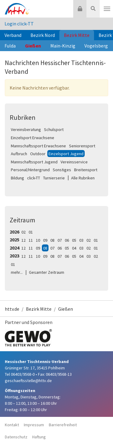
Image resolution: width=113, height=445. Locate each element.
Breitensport (85, 169)
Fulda (10, 46)
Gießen (33, 46)
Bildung (17, 178)
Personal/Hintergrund (30, 169)
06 (67, 240)
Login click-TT (19, 24)
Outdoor (38, 153)
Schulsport (54, 129)
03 (81, 240)
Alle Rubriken (83, 178)
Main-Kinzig (62, 46)
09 (45, 240)
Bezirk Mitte (76, 35)
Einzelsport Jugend (66, 153)
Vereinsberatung (26, 129)
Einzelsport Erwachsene (32, 137)
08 (52, 240)
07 (60, 240)
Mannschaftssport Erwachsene (38, 146)
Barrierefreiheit (63, 424)
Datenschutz (16, 437)
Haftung (39, 437)
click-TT (33, 178)
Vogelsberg (96, 46)
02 (23, 232)
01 (31, 232)
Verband (13, 35)
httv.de (12, 309)
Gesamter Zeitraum (46, 272)
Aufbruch (19, 153)
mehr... (17, 272)
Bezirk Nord (42, 35)
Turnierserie (54, 178)
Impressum (34, 424)
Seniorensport (82, 146)
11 (31, 240)
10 (38, 240)
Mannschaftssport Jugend (34, 162)
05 (74, 240)
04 (74, 248)
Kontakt (12, 424)
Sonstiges (62, 169)
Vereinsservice (74, 162)
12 (23, 240)
